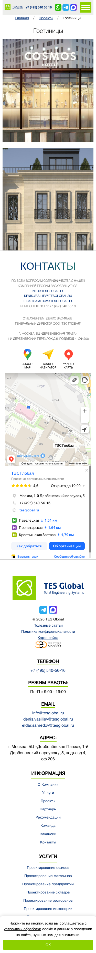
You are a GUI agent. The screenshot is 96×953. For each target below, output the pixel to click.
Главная (22, 18)
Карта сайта (48, 638)
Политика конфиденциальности (48, 631)
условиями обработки (22, 929)
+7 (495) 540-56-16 (48, 670)
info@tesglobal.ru (48, 291)
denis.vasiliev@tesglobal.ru (48, 296)
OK (48, 945)
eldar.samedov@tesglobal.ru (48, 301)
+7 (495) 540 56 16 (39, 7)
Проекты (46, 18)
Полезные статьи (48, 625)
